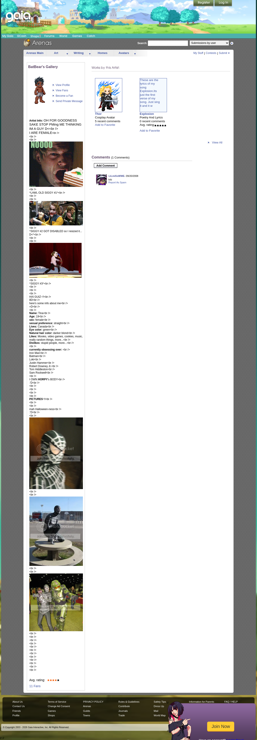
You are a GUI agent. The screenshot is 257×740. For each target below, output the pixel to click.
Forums (49, 36)
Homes (102, 53)
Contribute (124, 706)
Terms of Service (57, 701)
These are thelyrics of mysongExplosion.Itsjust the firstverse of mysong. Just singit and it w (150, 92)
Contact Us (19, 706)
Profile (16, 715)
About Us (18, 701)
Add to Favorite (105, 124)
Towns (86, 715)
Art (56, 53)
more (67, 53)
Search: (142, 43)
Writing (79, 53)
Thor (98, 113)
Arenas (87, 706)
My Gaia (7, 36)
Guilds (86, 711)
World (63, 36)
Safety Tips (160, 701)
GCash (21, 36)
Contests (211, 53)
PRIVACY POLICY (93, 701)
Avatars (123, 53)
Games (77, 36)
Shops (36, 36)
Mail (156, 711)
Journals (123, 711)
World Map (160, 715)
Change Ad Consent (59, 706)
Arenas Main (34, 53)
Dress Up (159, 706)
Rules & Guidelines (128, 701)
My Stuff (198, 53)
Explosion (147, 113)
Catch (91, 36)
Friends (17, 711)
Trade (121, 715)
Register (203, 3)
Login (223, 3)
